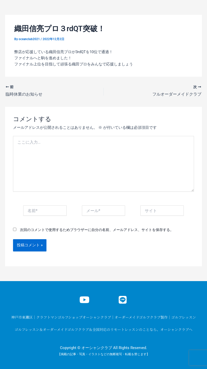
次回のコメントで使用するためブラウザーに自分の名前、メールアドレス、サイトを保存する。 (97, 230)
